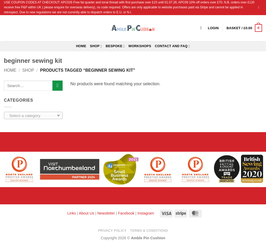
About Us (86, 213)
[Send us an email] (259, 7)
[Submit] (57, 86)
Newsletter (106, 213)
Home (81, 46)
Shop (96, 46)
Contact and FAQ (172, 46)
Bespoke (115, 46)
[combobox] (33, 115)
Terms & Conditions (149, 230)
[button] (244, 28)
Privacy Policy (112, 230)
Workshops (139, 46)
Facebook (126, 213)
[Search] (202, 28)
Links (72, 213)
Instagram (145, 213)
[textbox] (32, 115)
